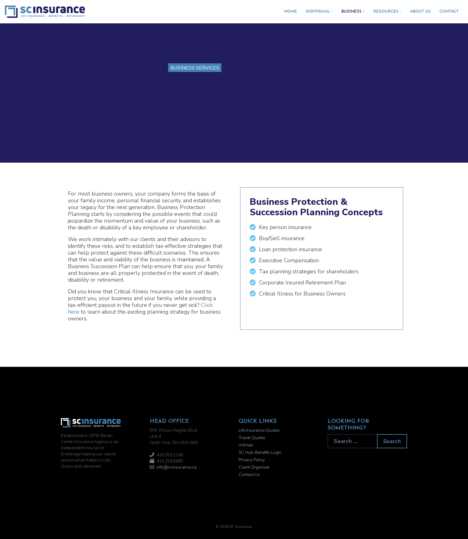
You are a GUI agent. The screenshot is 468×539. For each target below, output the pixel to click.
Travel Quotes (252, 438)
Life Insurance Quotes (259, 430)
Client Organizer (254, 467)
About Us (420, 12)
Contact (449, 12)
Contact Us (249, 475)
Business (351, 12)
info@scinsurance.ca (176, 467)
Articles (246, 445)
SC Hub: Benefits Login (260, 452)
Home (290, 12)
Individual (318, 12)
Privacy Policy (252, 460)
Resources (386, 12)
